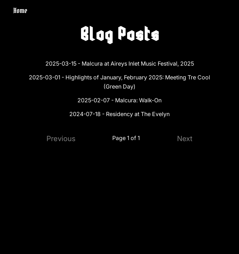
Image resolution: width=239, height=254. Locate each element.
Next (185, 138)
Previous (60, 138)
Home (20, 10)
